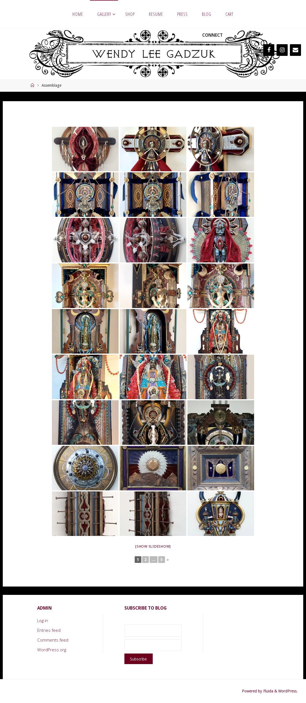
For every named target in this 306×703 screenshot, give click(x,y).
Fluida (267, 691)
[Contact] (295, 50)
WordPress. (288, 691)
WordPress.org (51, 649)
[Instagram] (282, 50)
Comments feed (52, 640)
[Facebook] (268, 50)
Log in (42, 620)
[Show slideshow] (153, 546)
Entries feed (49, 630)
